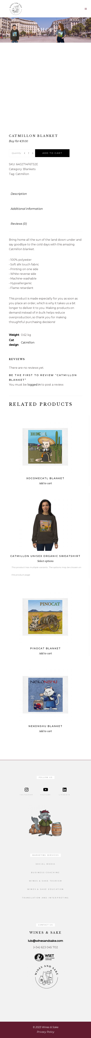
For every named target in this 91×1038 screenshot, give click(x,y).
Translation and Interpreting (45, 898)
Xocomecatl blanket (45, 478)
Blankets (29, 169)
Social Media (45, 864)
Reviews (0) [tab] (19, 223)
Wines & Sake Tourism (45, 881)
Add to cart (52, 153)
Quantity (16, 153)
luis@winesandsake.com (45, 941)
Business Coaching (45, 872)
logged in (34, 384)
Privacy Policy (45, 1031)
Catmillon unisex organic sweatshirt (45, 556)
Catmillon (22, 174)
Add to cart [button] (45, 483)
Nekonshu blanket (45, 726)
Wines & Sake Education (45, 889)
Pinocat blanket (45, 648)
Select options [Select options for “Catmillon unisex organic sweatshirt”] (45, 561)
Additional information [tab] (27, 208)
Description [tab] (19, 193)
